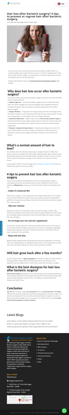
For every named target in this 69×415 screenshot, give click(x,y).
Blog (35, 22)
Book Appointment (43, 344)
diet (40, 200)
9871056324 (11, 377)
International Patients (44, 356)
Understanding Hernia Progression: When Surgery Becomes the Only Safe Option (32, 326)
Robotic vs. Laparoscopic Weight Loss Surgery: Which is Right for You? (29, 324)
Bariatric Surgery (29, 22)
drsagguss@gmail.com (15, 381)
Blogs (39, 362)
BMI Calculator (42, 347)
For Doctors (41, 350)
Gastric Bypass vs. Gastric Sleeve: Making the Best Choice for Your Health (30, 321)
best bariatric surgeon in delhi (45, 164)
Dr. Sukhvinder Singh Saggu (16, 22)
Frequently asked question (45, 353)
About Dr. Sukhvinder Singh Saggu (48, 341)
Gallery (40, 359)
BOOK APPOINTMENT (1, 228)
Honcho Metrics (54, 412)
